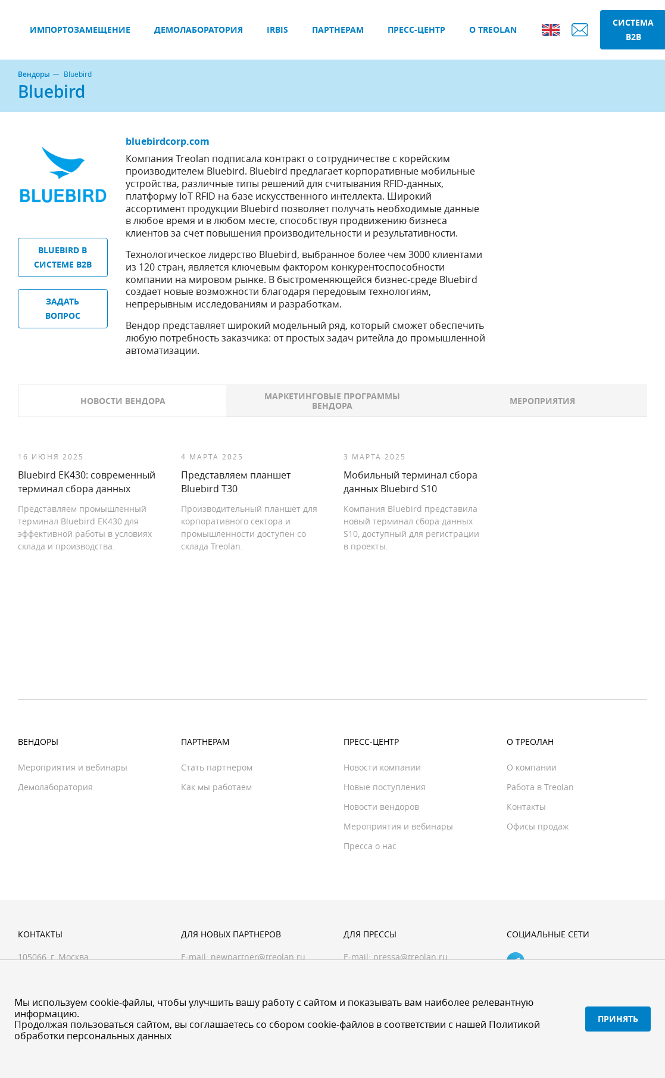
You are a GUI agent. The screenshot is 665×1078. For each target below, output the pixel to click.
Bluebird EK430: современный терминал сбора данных (86, 481)
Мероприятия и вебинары (72, 767)
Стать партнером (216, 767)
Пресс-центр (416, 29)
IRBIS (277, 29)
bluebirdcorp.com (168, 141)
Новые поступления (385, 787)
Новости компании (382, 767)
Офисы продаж (538, 826)
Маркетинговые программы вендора (332, 400)
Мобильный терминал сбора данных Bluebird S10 (410, 481)
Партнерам (338, 29)
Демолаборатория (198, 29)
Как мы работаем (216, 787)
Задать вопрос (62, 308)
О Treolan (493, 29)
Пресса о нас (370, 846)
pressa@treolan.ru (410, 956)
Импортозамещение (80, 29)
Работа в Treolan (540, 787)
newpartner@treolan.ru (258, 956)
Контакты (526, 806)
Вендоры (34, 74)
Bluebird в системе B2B (63, 257)
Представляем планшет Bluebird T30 (236, 481)
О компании (532, 767)
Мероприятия (542, 400)
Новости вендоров (381, 806)
